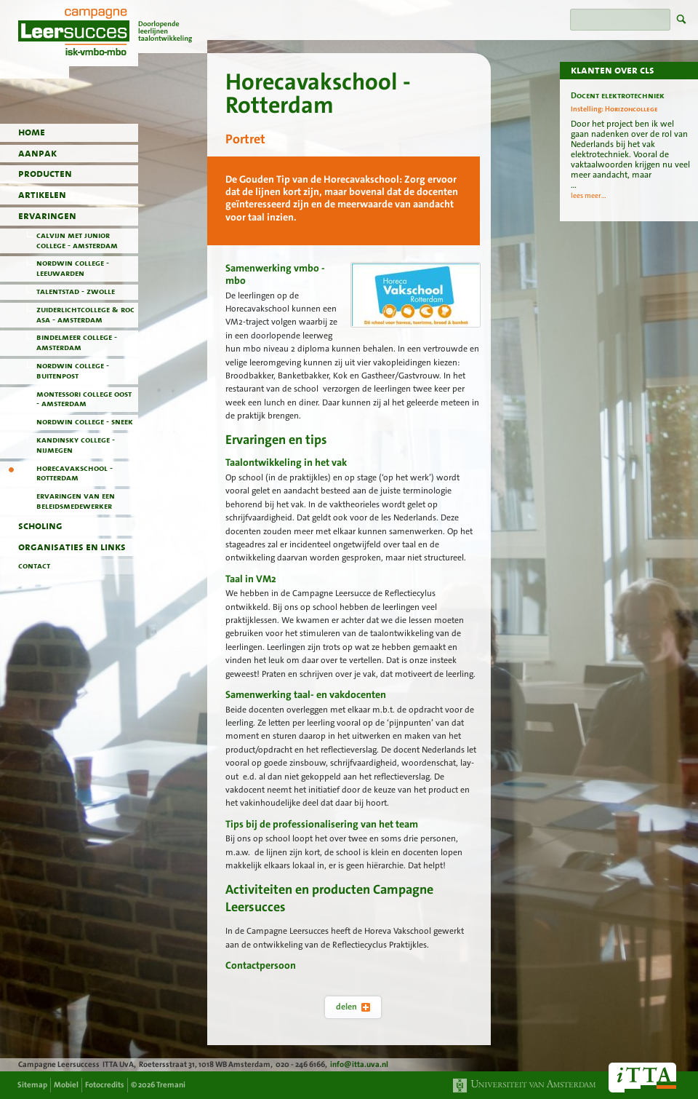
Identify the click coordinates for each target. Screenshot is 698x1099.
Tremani (170, 1084)
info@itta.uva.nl (359, 1064)
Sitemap (32, 1084)
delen (353, 1006)
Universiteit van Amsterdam (525, 1085)
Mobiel (66, 1084)
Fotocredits (104, 1084)
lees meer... (588, 195)
